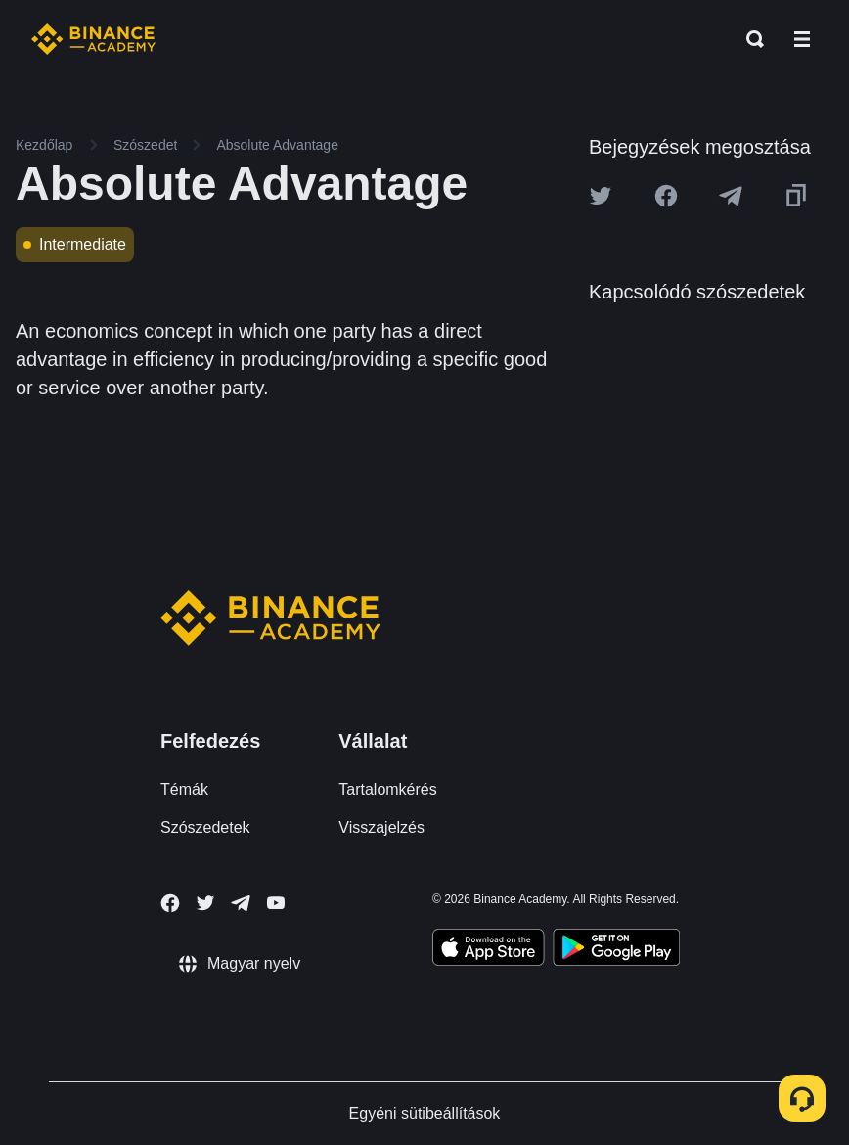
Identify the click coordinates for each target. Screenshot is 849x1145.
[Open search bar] (749, 39)
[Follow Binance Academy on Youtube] (276, 902)
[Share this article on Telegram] (730, 195)
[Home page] (93, 39)
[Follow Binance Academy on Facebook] (170, 903)
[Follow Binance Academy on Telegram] (240, 903)
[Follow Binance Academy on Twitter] (205, 903)
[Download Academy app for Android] (616, 950)
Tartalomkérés (387, 789)
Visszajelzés (381, 827)
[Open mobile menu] (802, 39)
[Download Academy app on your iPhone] (488, 950)
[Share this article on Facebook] (666, 195)
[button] (802, 39)
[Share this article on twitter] (600, 195)
